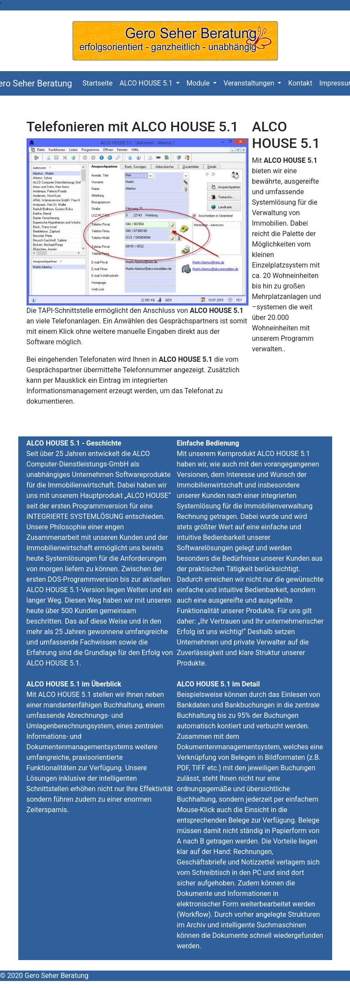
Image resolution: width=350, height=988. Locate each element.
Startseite (99, 82)
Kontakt (302, 82)
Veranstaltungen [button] (250, 83)
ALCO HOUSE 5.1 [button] (146, 83)
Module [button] (199, 83)
